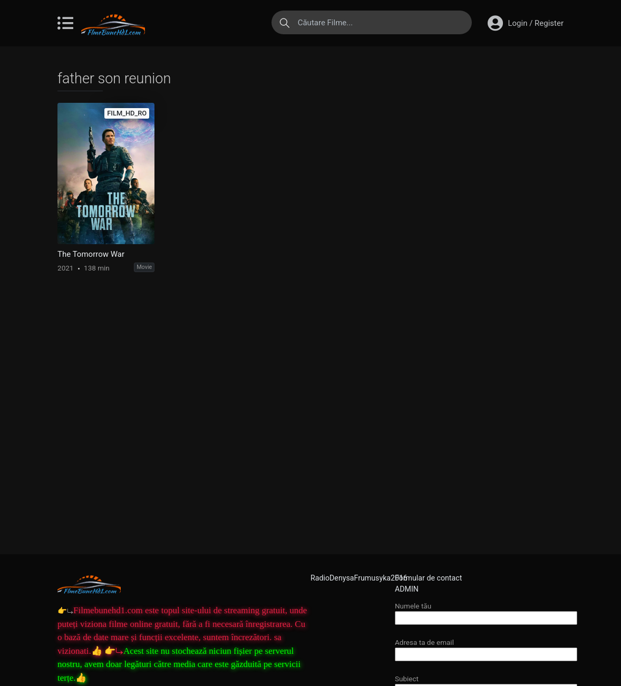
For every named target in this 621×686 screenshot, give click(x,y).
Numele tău (486, 612)
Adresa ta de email (486, 648)
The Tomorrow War (90, 254)
